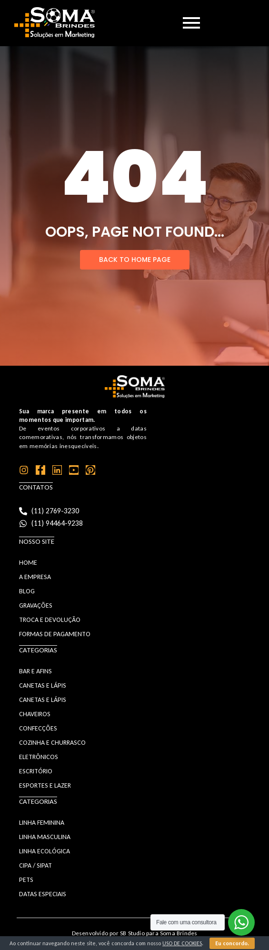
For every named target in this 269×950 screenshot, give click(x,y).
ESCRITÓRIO (35, 771)
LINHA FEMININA (41, 823)
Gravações (35, 605)
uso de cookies (182, 943)
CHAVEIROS (34, 714)
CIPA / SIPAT (35, 865)
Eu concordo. (232, 943)
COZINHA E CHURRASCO (52, 743)
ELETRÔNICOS (38, 757)
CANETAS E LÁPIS (42, 685)
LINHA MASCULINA (44, 837)
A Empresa (35, 577)
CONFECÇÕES (38, 728)
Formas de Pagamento (54, 634)
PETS (26, 880)
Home (28, 563)
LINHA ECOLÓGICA (44, 851)
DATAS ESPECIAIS (42, 894)
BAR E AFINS (35, 671)
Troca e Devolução (49, 620)
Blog (27, 591)
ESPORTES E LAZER (45, 785)
